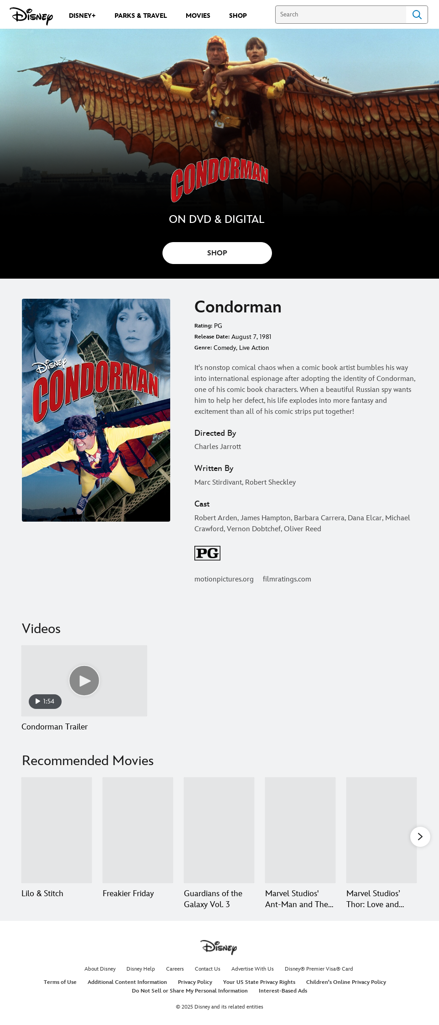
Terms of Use (60, 982)
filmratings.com (287, 579)
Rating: (203, 325)
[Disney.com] (31, 16)
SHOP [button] (217, 253)
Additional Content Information (127, 982)
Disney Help (140, 969)
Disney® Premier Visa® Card (319, 969)
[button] (420, 836)
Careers (175, 969)
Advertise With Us (252, 969)
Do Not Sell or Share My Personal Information (190, 991)
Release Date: (212, 336)
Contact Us (207, 969)
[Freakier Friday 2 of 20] (138, 830)
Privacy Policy (195, 982)
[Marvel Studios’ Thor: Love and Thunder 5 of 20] (381, 830)
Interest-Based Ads (283, 991)
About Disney (99, 969)
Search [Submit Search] (417, 14)
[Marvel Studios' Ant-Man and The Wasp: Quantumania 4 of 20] (300, 830)
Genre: (203, 347)
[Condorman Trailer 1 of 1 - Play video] (84, 680)
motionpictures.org (224, 579)
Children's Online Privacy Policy (346, 982)
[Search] (340, 14)
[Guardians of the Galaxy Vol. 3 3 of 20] (219, 830)
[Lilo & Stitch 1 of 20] (56, 830)
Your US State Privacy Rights (259, 982)
